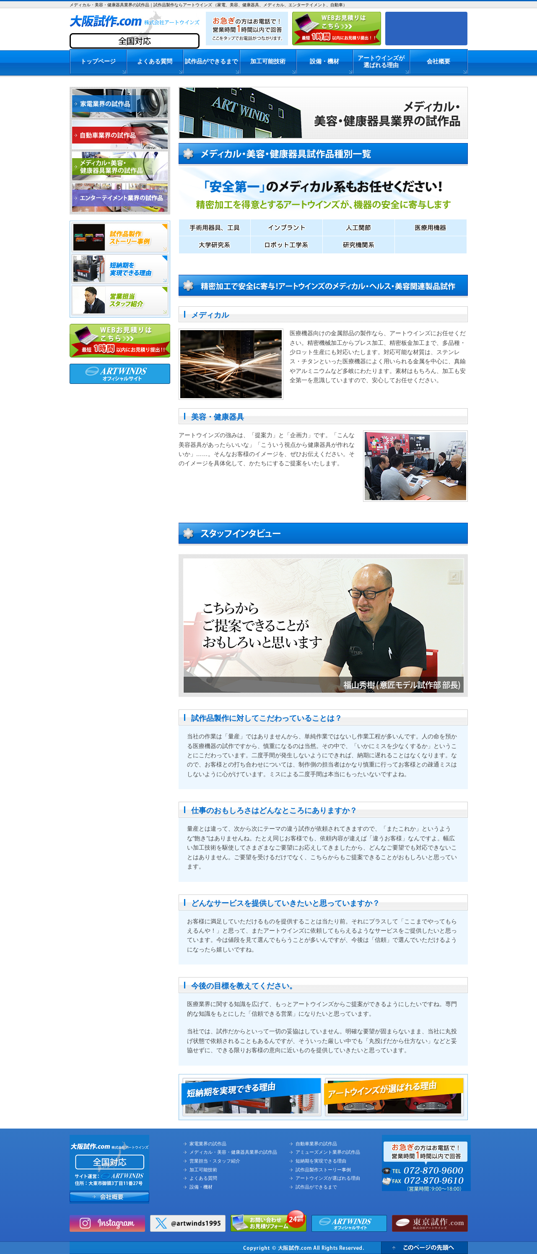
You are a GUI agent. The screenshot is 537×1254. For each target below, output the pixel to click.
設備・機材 (324, 61)
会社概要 (438, 61)
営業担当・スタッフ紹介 (214, 1160)
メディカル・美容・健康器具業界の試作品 (233, 1152)
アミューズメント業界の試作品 (328, 1152)
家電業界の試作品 (207, 1143)
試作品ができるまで (211, 61)
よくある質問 (154, 61)
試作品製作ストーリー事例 (323, 1169)
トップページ (98, 61)
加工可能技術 (267, 61)
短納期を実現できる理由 (321, 1160)
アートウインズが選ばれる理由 (381, 61)
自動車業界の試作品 (316, 1143)
